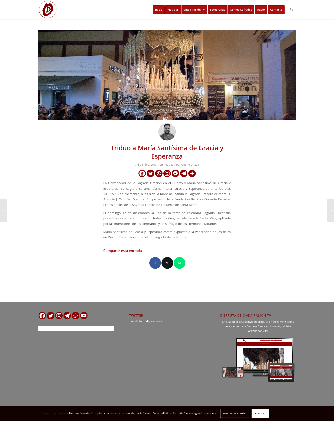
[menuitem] (159, 9)
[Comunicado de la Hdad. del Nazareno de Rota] (3, 210)
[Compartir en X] (167, 263)
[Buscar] (292, 9)
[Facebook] (142, 173)
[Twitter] (150, 173)
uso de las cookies (235, 413)
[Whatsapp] (159, 173)
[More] (192, 173)
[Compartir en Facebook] (155, 263)
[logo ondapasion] (47, 9)
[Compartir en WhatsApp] (179, 263)
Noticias (168, 164)
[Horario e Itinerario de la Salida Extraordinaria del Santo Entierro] (330, 210)
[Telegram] (183, 173)
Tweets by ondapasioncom (146, 321)
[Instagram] (167, 173)
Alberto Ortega (190, 164)
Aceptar (260, 413)
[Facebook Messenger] (175, 173)
